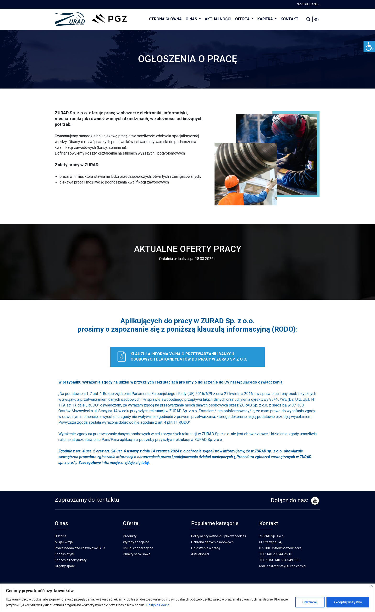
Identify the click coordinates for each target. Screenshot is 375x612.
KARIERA (265, 19)
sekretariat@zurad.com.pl (286, 566)
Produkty (130, 536)
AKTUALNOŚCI (218, 19)
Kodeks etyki (64, 554)
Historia (60, 536)
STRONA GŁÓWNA (165, 19)
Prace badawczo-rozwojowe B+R (80, 548)
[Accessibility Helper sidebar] (369, 46)
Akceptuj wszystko (347, 602)
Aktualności (200, 554)
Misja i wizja (64, 542)
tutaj (145, 462)
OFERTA (243, 19)
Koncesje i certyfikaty (71, 560)
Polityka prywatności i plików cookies (218, 536)
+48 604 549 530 (286, 560)
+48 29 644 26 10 (279, 554)
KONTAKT (289, 19)
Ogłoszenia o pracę (205, 548)
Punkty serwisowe (136, 554)
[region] (187, 598)
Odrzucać (310, 602)
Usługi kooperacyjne (138, 548)
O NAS (192, 19)
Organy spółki (65, 566)
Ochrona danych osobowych (212, 542)
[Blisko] (372, 586)
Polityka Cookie (157, 605)
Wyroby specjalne (136, 542)
